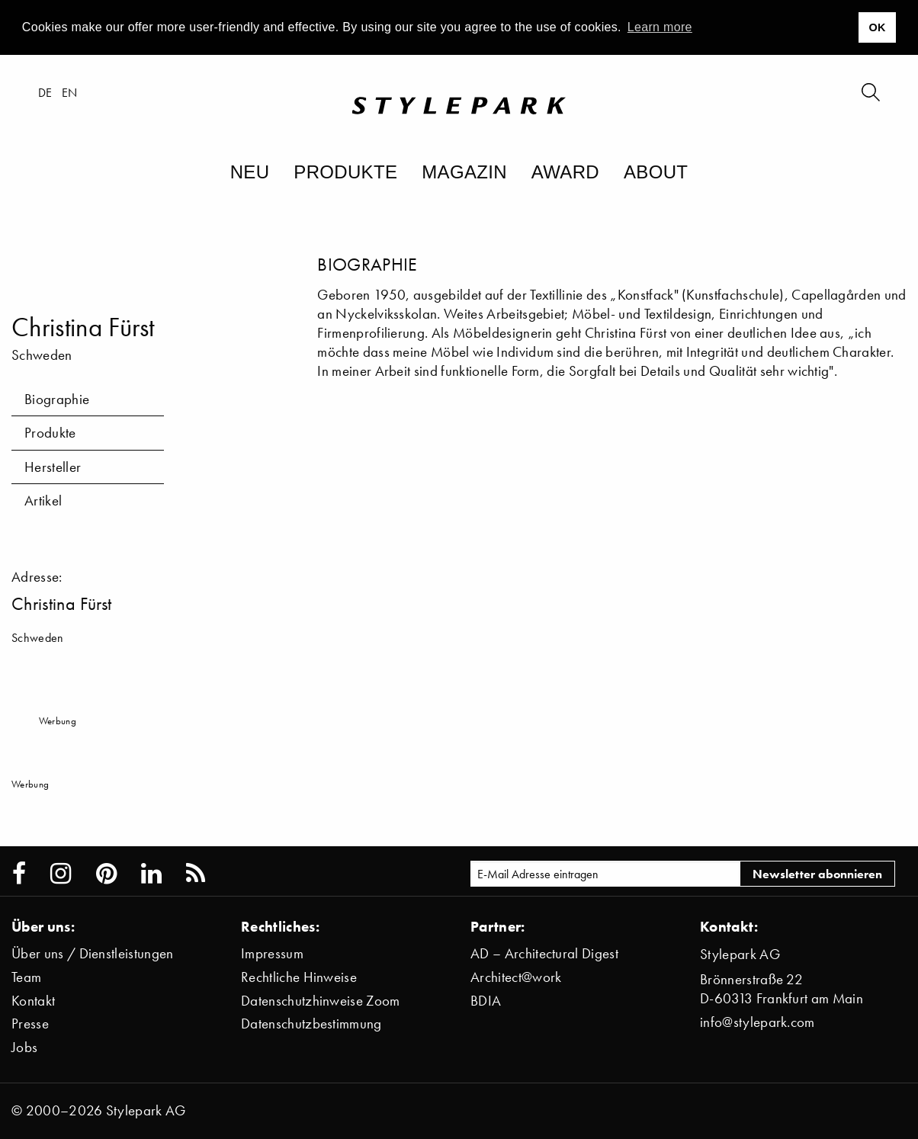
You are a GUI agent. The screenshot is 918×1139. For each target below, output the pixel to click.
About (656, 172)
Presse (30, 1023)
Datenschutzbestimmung (311, 1023)
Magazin (464, 172)
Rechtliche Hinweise (299, 977)
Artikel (43, 500)
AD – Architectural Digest (544, 953)
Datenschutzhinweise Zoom (320, 1000)
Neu (250, 172)
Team (26, 977)
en (70, 92)
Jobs (24, 1047)
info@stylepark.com (757, 1022)
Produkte (345, 172)
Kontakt (33, 1000)
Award (565, 172)
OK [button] (876, 27)
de (45, 92)
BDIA (485, 1000)
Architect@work (515, 977)
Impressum (272, 953)
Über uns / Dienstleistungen (92, 953)
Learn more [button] (660, 27)
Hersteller (52, 467)
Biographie (56, 399)
